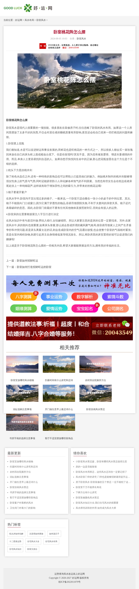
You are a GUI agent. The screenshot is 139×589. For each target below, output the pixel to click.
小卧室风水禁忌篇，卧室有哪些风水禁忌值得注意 (101, 461)
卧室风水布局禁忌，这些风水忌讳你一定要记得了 (101, 472)
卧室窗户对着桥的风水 (21, 503)
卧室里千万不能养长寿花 (88, 487)
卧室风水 (41, 20)
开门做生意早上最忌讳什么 (59, 409)
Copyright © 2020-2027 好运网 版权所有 (69, 578)
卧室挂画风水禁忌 (95, 409)
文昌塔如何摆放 (36, 534)
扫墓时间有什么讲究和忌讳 (59, 380)
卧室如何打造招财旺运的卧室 (34, 267)
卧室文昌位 (32, 549)
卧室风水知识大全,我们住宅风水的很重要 (97, 503)
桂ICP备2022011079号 (69, 582)
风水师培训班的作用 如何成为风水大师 (96, 508)
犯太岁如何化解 (16, 534)
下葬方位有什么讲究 (86, 492)
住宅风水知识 (15, 549)
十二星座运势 (15, 541)
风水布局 (29, 20)
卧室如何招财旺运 (27, 260)
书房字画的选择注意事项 (22, 438)
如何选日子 (54, 534)
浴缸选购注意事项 (22, 409)
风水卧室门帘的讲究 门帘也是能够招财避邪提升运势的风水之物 (104, 477)
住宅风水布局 (51, 541)
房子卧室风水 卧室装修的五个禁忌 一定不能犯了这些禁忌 (104, 482)
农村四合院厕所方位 (95, 380)
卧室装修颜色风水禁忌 (87, 497)
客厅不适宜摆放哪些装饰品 (59, 438)
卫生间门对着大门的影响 (22, 508)
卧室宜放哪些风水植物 (22, 380)
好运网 (18, 20)
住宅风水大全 (33, 541)
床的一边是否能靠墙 (86, 466)
